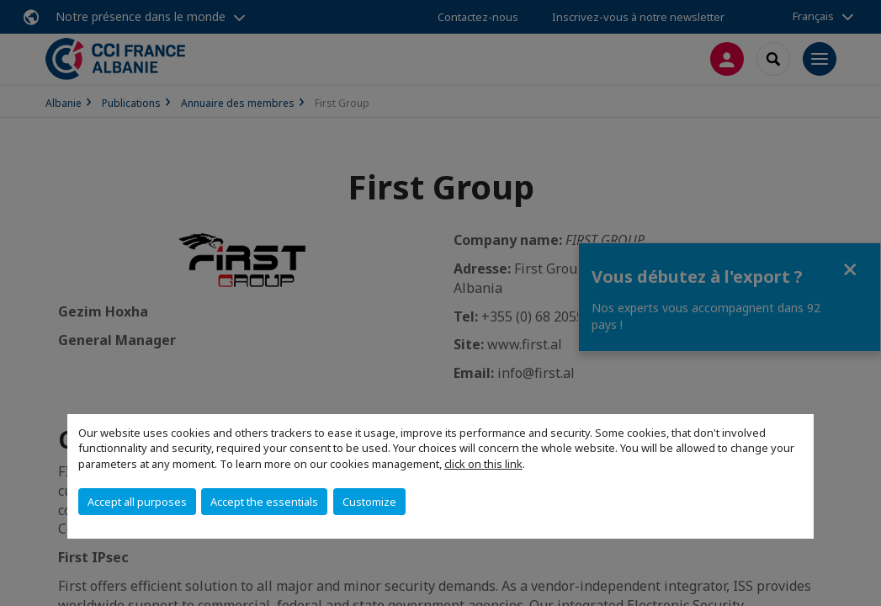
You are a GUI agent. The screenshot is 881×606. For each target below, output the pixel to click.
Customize (369, 501)
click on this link (483, 463)
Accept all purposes (137, 501)
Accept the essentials (264, 501)
